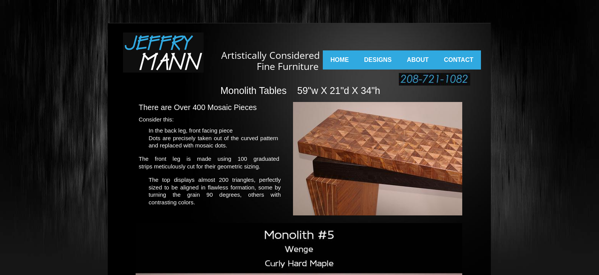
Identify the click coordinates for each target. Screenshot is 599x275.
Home (339, 60)
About (418, 60)
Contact (458, 60)
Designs (378, 60)
